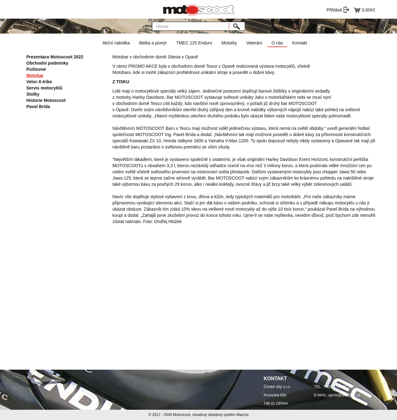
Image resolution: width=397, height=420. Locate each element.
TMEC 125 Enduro (194, 42)
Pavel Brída (38, 106)
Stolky (32, 94)
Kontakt (299, 42)
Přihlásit (334, 9)
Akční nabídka (116, 42)
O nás (277, 42)
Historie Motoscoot (46, 100)
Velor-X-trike (39, 81)
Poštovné (36, 69)
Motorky (229, 42)
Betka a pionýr (153, 42)
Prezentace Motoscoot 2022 (54, 56)
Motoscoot (181, 415)
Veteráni (254, 42)
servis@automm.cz (344, 395)
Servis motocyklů (44, 87)
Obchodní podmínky (47, 63)
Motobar (34, 75)
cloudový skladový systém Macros (220, 415)
